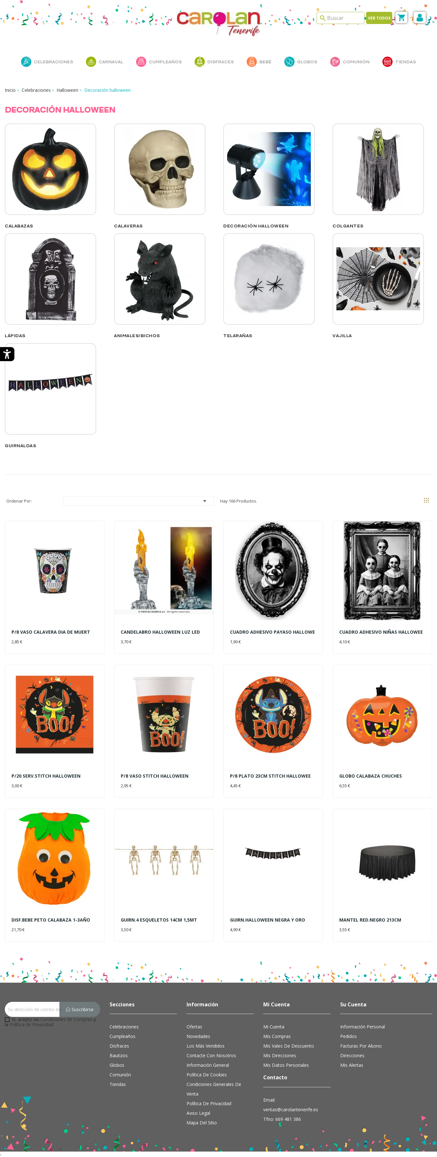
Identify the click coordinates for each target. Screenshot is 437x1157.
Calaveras (128, 226)
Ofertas (194, 1027)
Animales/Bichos (137, 335)
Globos (117, 1065)
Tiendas (118, 1084)
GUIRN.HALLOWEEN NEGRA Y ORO (267, 920)
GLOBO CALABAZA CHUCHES (370, 776)
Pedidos (348, 1036)
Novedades (198, 1036)
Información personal (362, 1027)
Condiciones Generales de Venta (214, 1089)
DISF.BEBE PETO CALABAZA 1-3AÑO (51, 920)
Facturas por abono (361, 1046)
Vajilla (342, 335)
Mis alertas (351, 1065)
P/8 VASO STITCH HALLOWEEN (154, 776)
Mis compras (277, 1036)
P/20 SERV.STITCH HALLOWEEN (46, 776)
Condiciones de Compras (66, 1019)
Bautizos (119, 1055)
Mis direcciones (279, 1055)
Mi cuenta (273, 1027)
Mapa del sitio (202, 1123)
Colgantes (348, 226)
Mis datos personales (286, 1065)
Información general (208, 1065)
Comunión (120, 1075)
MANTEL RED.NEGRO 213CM (370, 920)
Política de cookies (207, 1075)
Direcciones (352, 1055)
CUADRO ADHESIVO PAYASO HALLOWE (272, 632)
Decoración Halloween (255, 226)
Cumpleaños (122, 1036)
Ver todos (379, 18)
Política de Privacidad (31, 1024)
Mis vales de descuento (288, 1046)
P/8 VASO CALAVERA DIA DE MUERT (51, 632)
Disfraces (119, 1046)
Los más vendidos (206, 1046)
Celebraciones (124, 1027)
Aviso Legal (198, 1113)
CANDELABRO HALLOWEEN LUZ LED (160, 632)
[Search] (340, 18)
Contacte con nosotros (211, 1055)
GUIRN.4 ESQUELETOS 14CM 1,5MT (159, 920)
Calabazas (19, 226)
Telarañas (237, 335)
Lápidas (15, 335)
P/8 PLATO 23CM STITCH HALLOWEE (270, 776)
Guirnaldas (20, 445)
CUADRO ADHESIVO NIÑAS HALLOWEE (381, 632)
